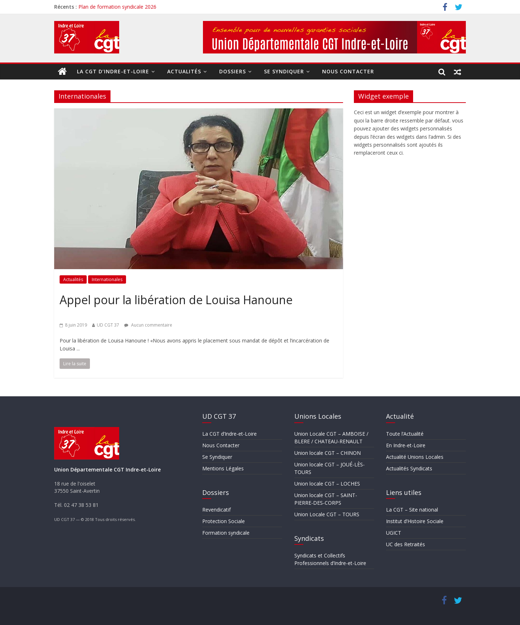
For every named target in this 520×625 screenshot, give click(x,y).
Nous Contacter (348, 71)
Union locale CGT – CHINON (327, 452)
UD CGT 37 (108, 325)
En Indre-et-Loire (405, 445)
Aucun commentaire (148, 325)
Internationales (107, 279)
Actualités (184, 71)
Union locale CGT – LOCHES (327, 483)
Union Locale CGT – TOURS (326, 514)
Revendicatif (216, 509)
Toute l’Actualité (405, 433)
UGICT (393, 532)
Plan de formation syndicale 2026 (117, 6)
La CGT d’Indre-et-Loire (113, 71)
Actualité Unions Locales (414, 456)
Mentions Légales (223, 468)
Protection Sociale (223, 521)
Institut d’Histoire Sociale (414, 521)
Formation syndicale (226, 532)
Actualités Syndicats (409, 468)
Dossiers (232, 71)
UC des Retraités (405, 544)
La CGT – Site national (412, 509)
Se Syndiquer (284, 71)
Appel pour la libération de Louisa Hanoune (176, 299)
